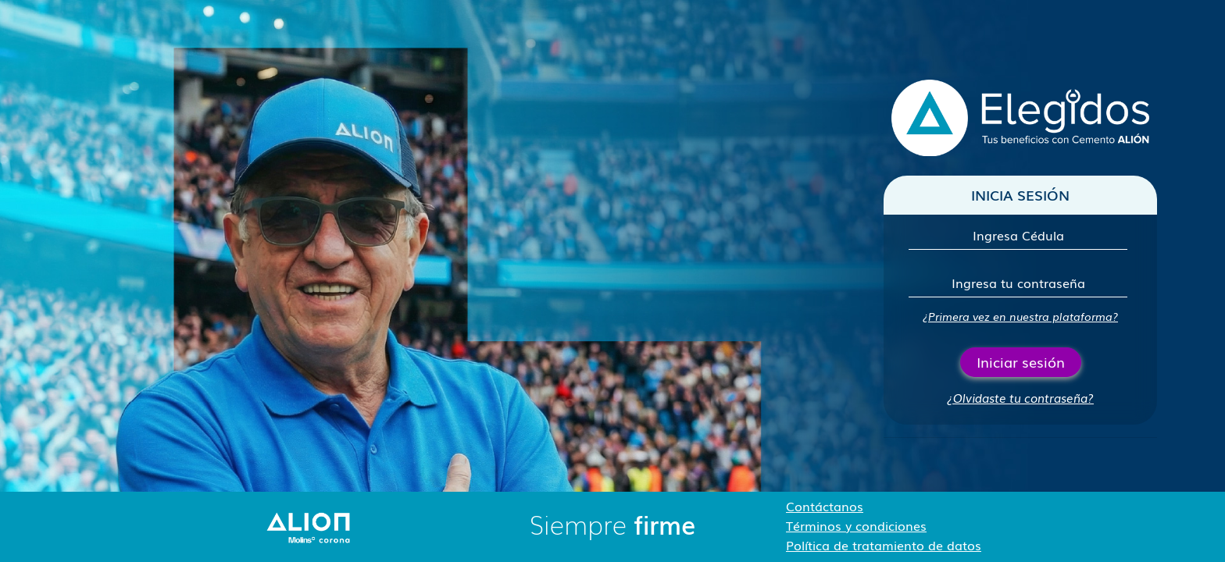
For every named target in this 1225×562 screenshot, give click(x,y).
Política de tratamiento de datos (883, 545)
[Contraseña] (1018, 283)
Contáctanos (824, 506)
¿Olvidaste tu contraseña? (1020, 397)
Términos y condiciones (856, 525)
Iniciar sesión (1021, 361)
